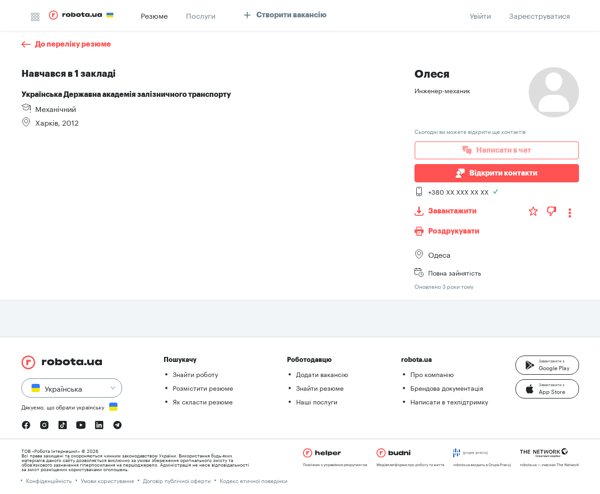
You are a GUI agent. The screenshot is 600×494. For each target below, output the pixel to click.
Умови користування (107, 480)
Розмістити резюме (203, 387)
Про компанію (432, 374)
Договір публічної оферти (177, 480)
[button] (547, 365)
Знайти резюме (320, 387)
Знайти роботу (195, 374)
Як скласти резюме (203, 401)
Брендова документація (446, 387)
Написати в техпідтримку (449, 401)
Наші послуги (316, 401)
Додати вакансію (322, 374)
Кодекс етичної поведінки (253, 480)
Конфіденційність (49, 480)
